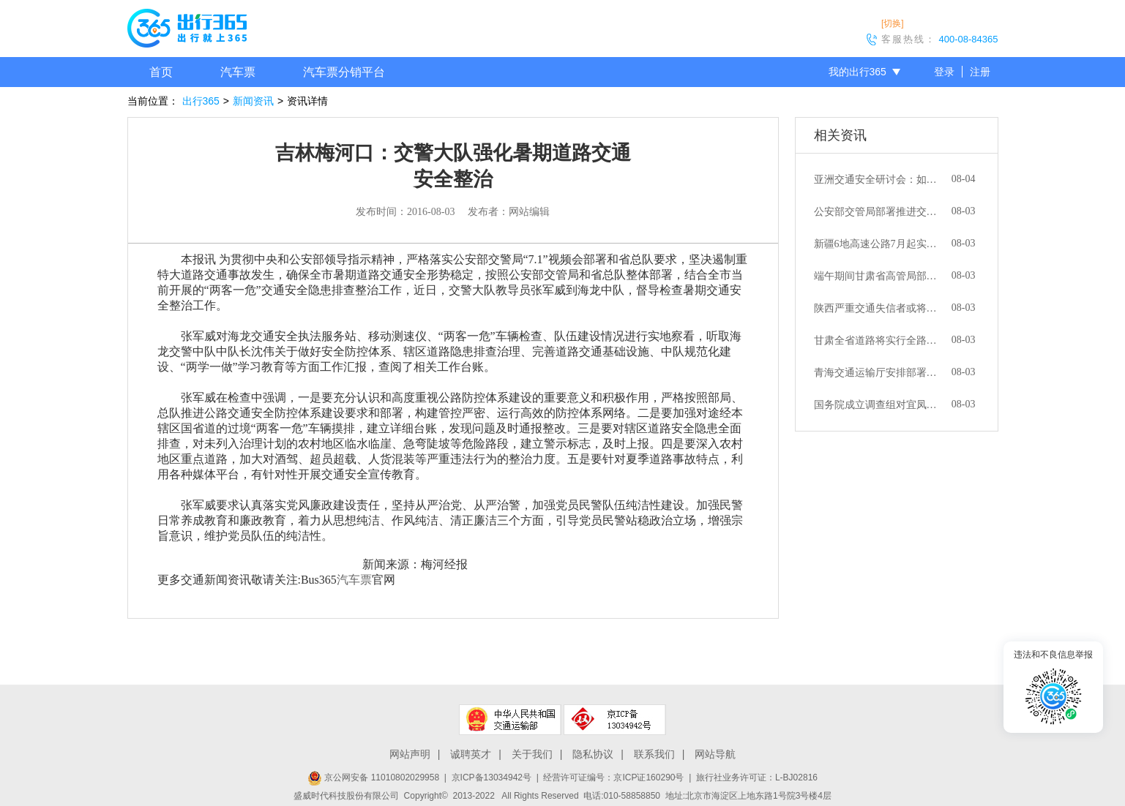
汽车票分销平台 (344, 72)
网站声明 (409, 754)
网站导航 (715, 754)
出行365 (201, 101)
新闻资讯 (253, 101)
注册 (980, 72)
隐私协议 (592, 754)
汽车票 (237, 72)
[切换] (892, 23)
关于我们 (532, 754)
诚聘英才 (470, 754)
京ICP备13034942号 (491, 777)
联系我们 (654, 754)
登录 (944, 72)
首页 (161, 72)
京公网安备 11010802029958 (373, 777)
